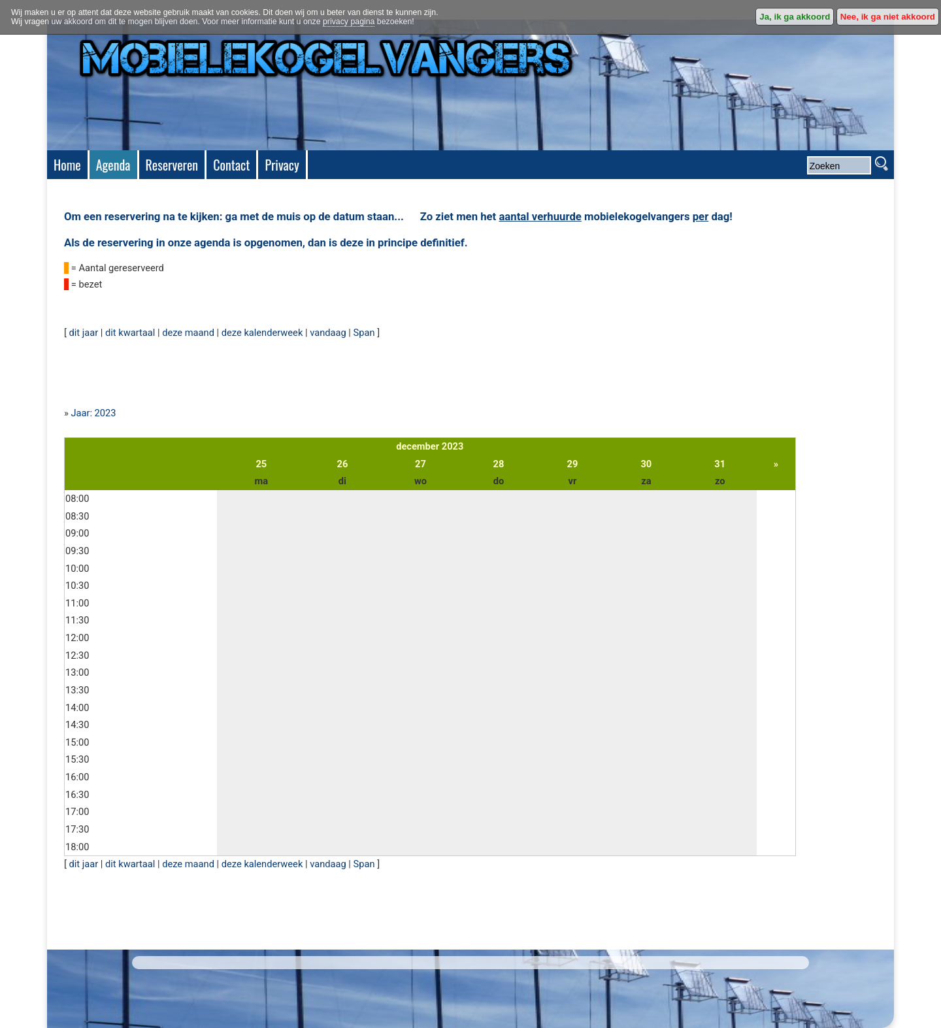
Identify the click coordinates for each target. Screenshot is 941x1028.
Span (364, 333)
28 (498, 464)
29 (572, 464)
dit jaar (83, 333)
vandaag (328, 333)
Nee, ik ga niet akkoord (887, 17)
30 (646, 464)
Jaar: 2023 (93, 413)
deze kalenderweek (262, 333)
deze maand (188, 333)
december (417, 446)
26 (342, 464)
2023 (453, 446)
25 (261, 464)
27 (420, 464)
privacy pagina (348, 21)
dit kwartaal (130, 333)
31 (719, 464)
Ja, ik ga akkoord (794, 17)
